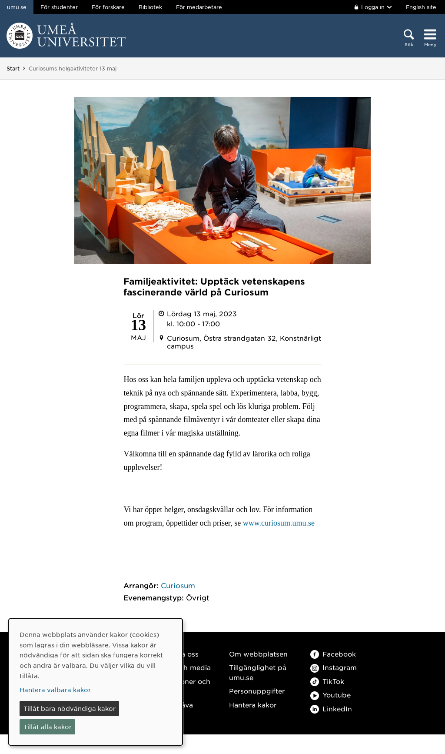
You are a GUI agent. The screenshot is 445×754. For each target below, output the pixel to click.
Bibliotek (150, 6)
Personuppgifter (257, 691)
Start (13, 68)
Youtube (330, 694)
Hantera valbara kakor (55, 690)
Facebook (333, 654)
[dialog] (96, 682)
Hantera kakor (252, 704)
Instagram (333, 667)
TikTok (327, 681)
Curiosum (178, 585)
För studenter (59, 6)
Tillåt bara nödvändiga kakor (69, 708)
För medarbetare (199, 6)
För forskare (108, 6)
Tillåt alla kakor (47, 727)
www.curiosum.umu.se (279, 523)
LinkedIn (331, 708)
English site (421, 6)
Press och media (183, 667)
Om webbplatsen (258, 654)
